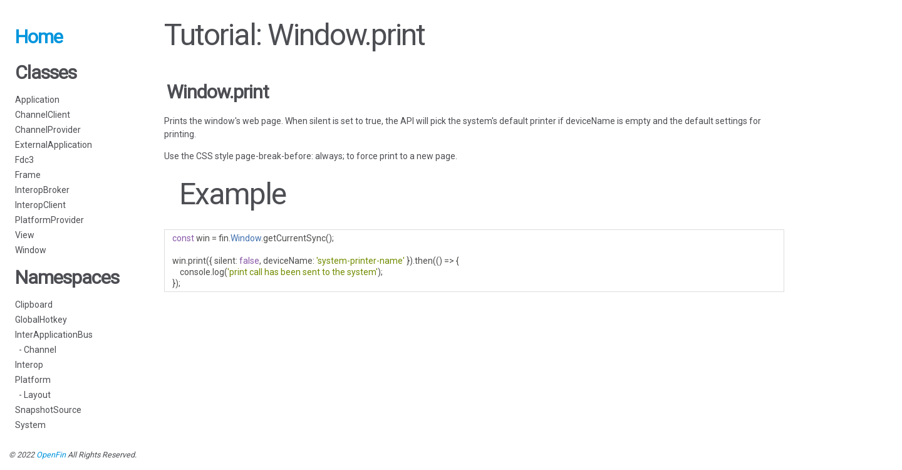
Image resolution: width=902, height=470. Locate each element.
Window (30, 250)
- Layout (33, 395)
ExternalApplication (53, 145)
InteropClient (40, 205)
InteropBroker (42, 190)
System (30, 425)
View (24, 235)
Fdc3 (24, 160)
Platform (33, 380)
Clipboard (34, 305)
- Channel (35, 350)
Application (37, 100)
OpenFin (51, 454)
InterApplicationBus (54, 335)
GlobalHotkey (41, 320)
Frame (28, 175)
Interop (29, 365)
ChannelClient (42, 115)
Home (39, 37)
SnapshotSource (48, 410)
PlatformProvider (49, 220)
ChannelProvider (48, 130)
